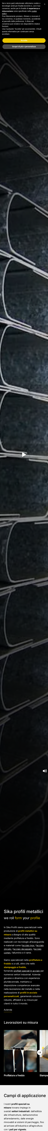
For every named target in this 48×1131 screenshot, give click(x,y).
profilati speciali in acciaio (27, 971)
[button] (45, 4)
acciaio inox (28, 945)
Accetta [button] (24, 40)
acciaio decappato (22, 949)
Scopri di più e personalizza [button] (24, 47)
